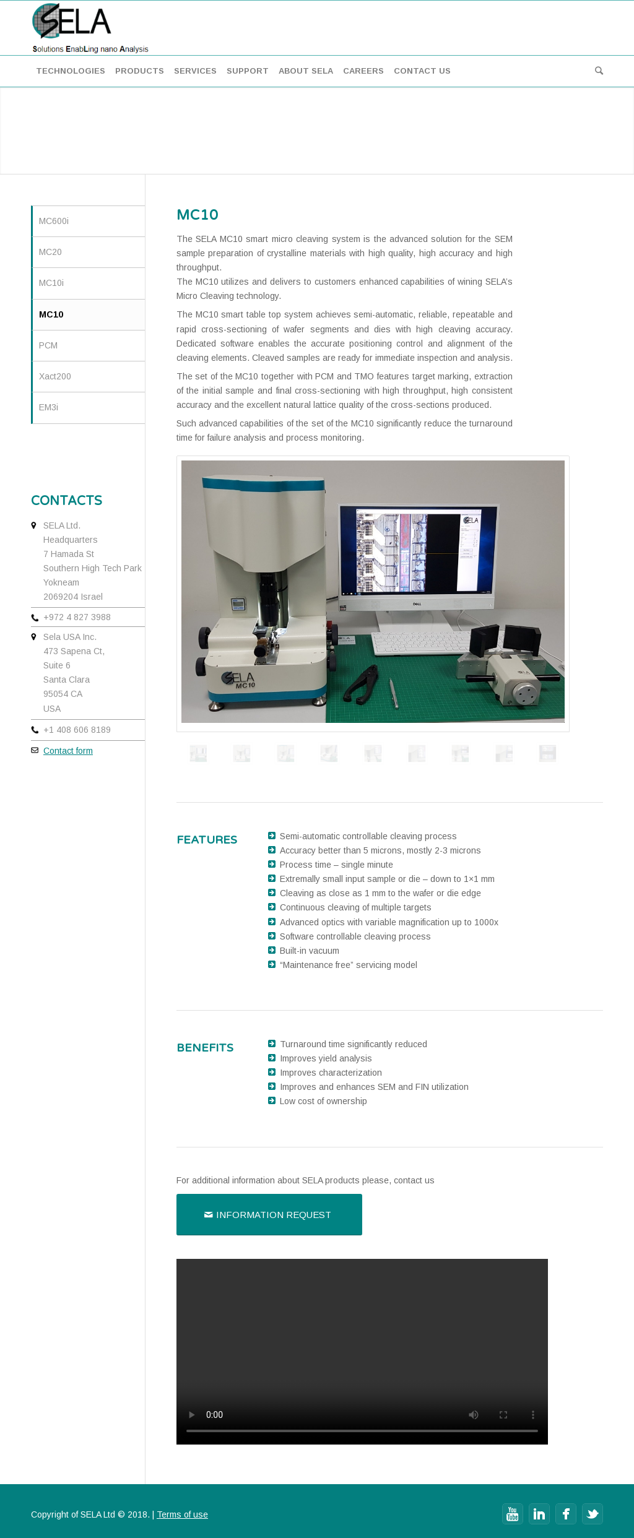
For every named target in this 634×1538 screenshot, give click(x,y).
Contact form (68, 751)
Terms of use (182, 1514)
